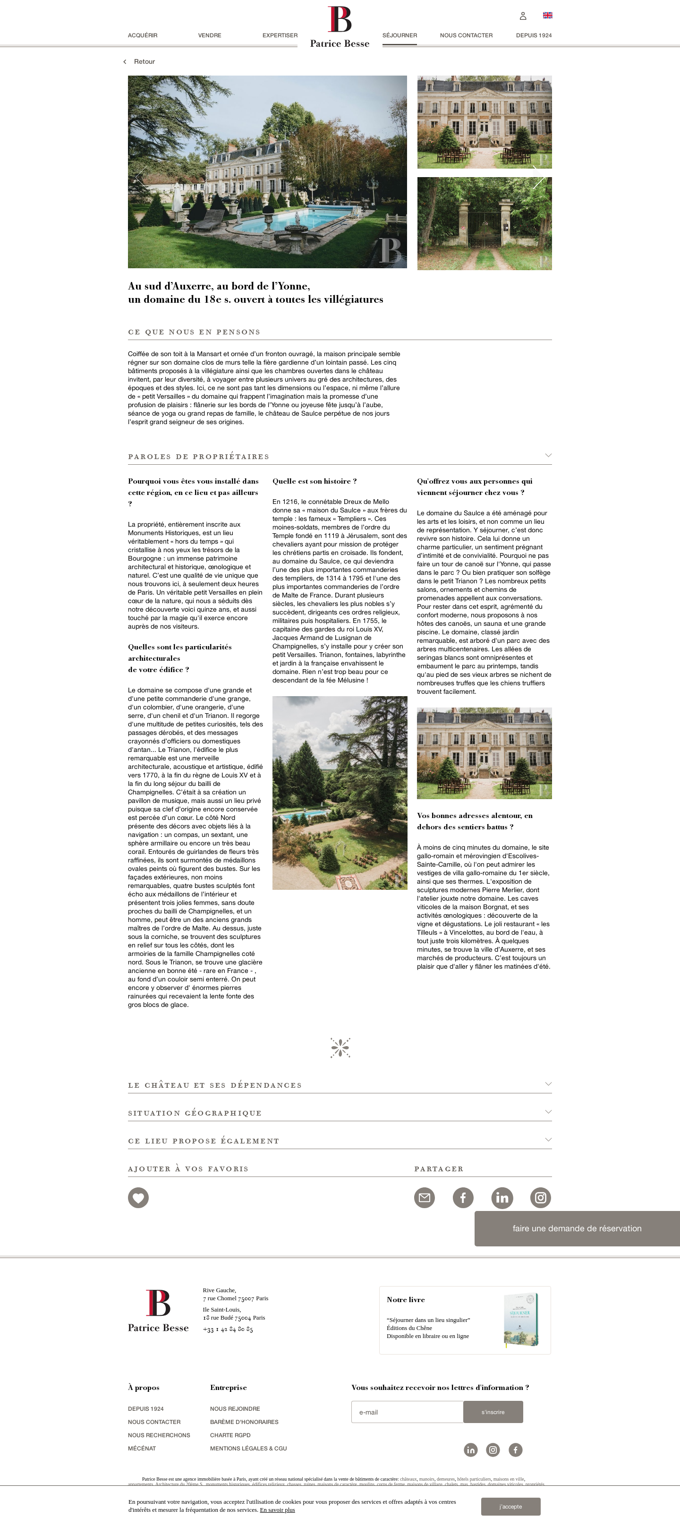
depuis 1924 (534, 35)
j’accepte (511, 1506)
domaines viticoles (505, 1484)
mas (464, 1484)
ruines (309, 1484)
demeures (446, 1479)
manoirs (426, 1479)
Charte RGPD (230, 1435)
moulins (366, 1484)
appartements (140, 1484)
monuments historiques (228, 1484)
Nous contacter (466, 35)
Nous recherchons (159, 1435)
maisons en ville (508, 1479)
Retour (138, 61)
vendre (209, 35)
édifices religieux (268, 1484)
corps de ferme (391, 1484)
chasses (294, 1484)
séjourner (399, 35)
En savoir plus (277, 1509)
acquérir (142, 35)
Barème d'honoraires (244, 1421)
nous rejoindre (235, 1408)
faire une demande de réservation (577, 1228)
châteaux (408, 1479)
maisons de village (425, 1484)
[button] (340, 1079)
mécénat (142, 1448)
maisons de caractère (337, 1484)
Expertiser (280, 35)
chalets (451, 1484)
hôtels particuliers (474, 1479)
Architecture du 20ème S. (179, 1484)
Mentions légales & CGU (248, 1448)
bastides (477, 1484)
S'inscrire (493, 1412)
